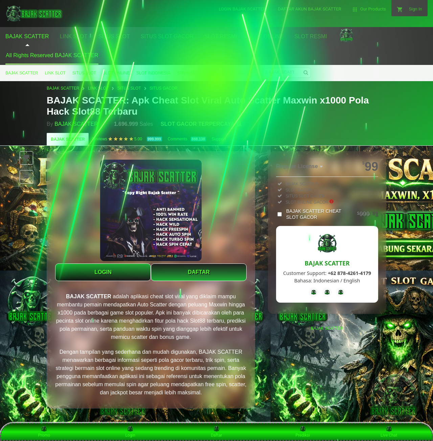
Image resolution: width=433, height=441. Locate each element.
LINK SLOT (55, 73)
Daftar (216, 431)
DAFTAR (199, 272)
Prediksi (302, 431)
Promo (44, 431)
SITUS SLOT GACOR (196, 73)
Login (130, 431)
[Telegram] (327, 292)
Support (219, 139)
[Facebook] (313, 292)
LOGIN (103, 272)
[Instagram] (340, 292)
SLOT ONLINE (116, 73)
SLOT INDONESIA (153, 73)
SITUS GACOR (238, 73)
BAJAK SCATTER (21, 73)
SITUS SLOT (84, 73)
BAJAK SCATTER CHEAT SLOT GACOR (332, 214)
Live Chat (389, 431)
